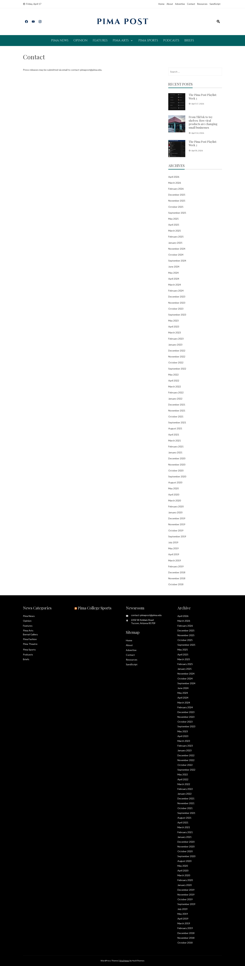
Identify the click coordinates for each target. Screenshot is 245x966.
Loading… (77, 144)
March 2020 (174, 500)
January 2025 (175, 242)
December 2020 (176, 458)
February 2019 (176, 566)
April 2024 (173, 278)
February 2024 (176, 290)
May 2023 (173, 320)
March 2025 (174, 230)
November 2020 (176, 464)
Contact (191, 4)
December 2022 (176, 350)
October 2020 (175, 470)
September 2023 (177, 314)
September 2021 (177, 422)
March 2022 (174, 386)
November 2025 (176, 200)
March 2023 (174, 332)
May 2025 (173, 218)
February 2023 (176, 338)
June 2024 (173, 266)
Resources (202, 4)
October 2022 (175, 362)
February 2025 (176, 236)
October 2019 (175, 530)
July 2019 (173, 542)
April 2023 (173, 326)
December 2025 (176, 194)
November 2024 (176, 248)
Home (161, 4)
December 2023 (176, 296)
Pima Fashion (30, 639)
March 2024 (174, 284)
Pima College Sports (94, 607)
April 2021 (173, 434)
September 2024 (177, 260)
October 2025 (175, 206)
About (170, 4)
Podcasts (171, 40)
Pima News (59, 40)
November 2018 (176, 578)
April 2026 (173, 176)
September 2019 (177, 536)
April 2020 (173, 494)
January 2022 (175, 398)
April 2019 (173, 554)
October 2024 (175, 254)
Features (100, 40)
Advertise (180, 4)
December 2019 (176, 518)
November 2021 (176, 410)
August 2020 (175, 482)
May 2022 (173, 374)
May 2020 (173, 488)
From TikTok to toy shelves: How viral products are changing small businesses (203, 122)
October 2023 (175, 308)
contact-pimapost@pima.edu (86, 69)
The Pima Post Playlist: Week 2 (203, 143)
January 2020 (175, 512)
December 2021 (176, 404)
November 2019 (176, 524)
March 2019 (174, 560)
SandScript (215, 4)
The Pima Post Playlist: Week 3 (203, 96)
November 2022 (176, 356)
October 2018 (175, 584)
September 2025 (177, 212)
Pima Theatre (30, 643)
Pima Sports (148, 40)
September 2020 (177, 476)
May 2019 (173, 548)
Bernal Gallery (30, 634)
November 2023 (176, 302)
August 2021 (175, 428)
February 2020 (176, 506)
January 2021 (175, 452)
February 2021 (176, 446)
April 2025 (173, 224)
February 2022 (176, 392)
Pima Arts (121, 40)
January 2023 (175, 344)
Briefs (189, 40)
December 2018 (176, 572)
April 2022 (173, 380)
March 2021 (174, 440)
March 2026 (174, 182)
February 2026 (176, 188)
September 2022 (177, 368)
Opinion (80, 40)
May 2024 (173, 272)
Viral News (124, 960)
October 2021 (175, 416)
